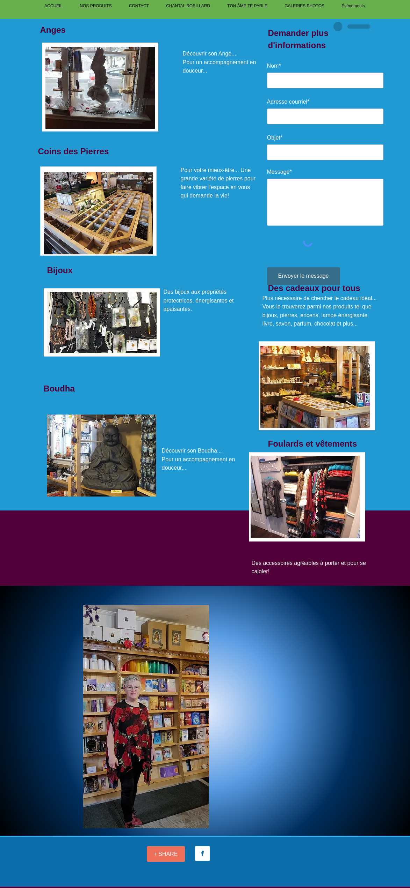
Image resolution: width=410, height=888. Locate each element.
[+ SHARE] (166, 854)
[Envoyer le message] (303, 276)
